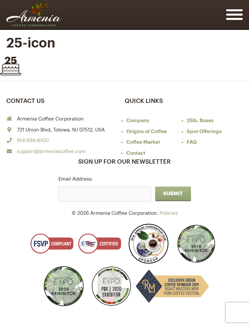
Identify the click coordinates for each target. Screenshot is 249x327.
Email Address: (75, 179)
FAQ (192, 142)
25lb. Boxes (200, 120)
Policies (168, 213)
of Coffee (146, 131)
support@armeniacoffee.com (51, 151)
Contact (136, 153)
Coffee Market (143, 142)
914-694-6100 (33, 140)
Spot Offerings (204, 131)
